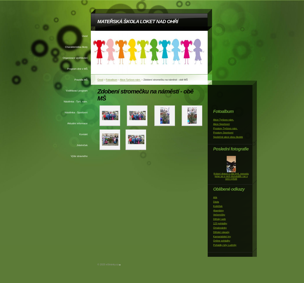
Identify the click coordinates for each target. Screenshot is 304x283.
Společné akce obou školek (228, 137)
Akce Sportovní (221, 124)
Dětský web (219, 219)
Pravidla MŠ (81, 79)
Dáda (216, 201)
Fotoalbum (111, 79)
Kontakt (83, 134)
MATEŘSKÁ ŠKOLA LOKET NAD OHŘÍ (137, 21)
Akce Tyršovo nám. (130, 79)
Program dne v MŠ (77, 68)
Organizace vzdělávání (75, 58)
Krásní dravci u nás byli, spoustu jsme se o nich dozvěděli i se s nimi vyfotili (231, 176)
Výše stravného (79, 156)
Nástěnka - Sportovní (76, 112)
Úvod (85, 36)
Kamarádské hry (222, 236)
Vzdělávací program (77, 90)
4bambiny (218, 210)
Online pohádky (221, 240)
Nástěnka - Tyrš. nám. (76, 101)
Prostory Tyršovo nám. (225, 128)
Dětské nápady (221, 232)
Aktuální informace (77, 123)
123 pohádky (220, 223)
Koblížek (218, 206)
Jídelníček (82, 145)
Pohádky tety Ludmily (224, 245)
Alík (215, 197)
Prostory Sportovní (223, 132)
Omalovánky (220, 227)
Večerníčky (219, 214)
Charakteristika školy (76, 47)
